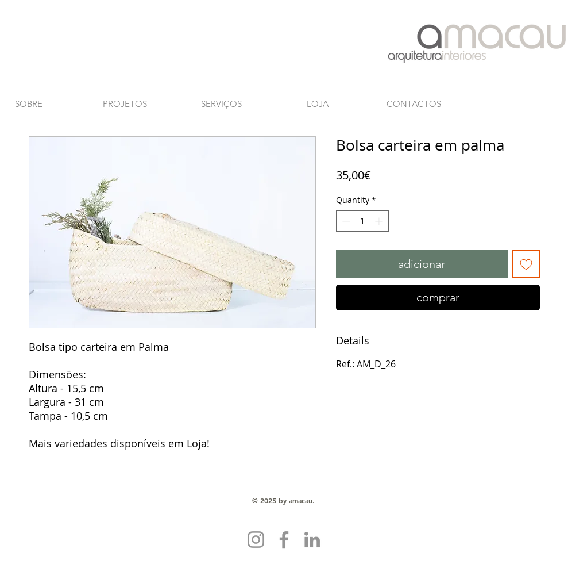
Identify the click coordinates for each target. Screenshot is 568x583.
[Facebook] (284, 539)
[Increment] (380, 221)
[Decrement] (345, 221)
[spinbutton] (362, 221)
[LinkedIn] (312, 539)
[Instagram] (256, 539)
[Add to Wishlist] (526, 264)
